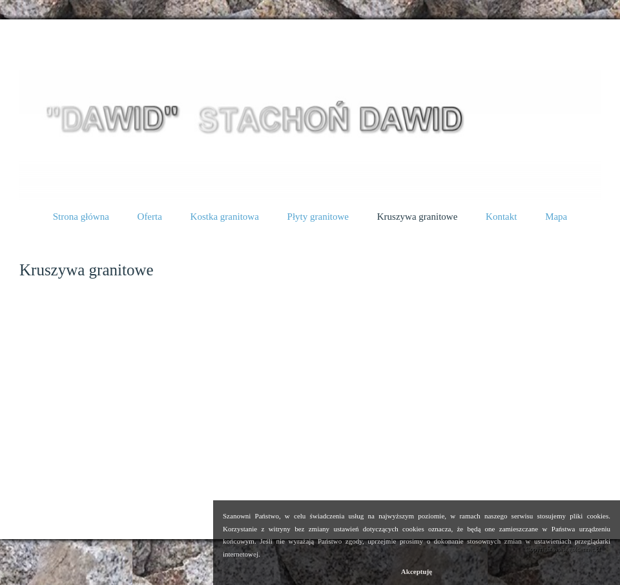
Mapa (556, 216)
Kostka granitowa (225, 216)
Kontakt (501, 216)
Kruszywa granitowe (88, 47)
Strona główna (81, 216)
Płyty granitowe (318, 216)
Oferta (150, 216)
